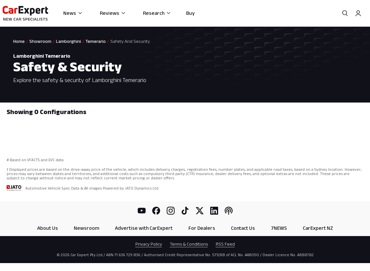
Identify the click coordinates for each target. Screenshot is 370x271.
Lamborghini (68, 41)
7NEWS (279, 228)
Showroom (40, 41)
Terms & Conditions (189, 244)
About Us (47, 228)
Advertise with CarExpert (144, 228)
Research (157, 13)
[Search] (345, 13)
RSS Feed (225, 244)
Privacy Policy (148, 244)
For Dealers (201, 228)
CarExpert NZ (318, 228)
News (73, 13)
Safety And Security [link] (130, 41)
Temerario (96, 41)
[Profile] (358, 13)
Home (19, 41)
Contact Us (243, 228)
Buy (190, 13)
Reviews (113, 13)
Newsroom (86, 228)
